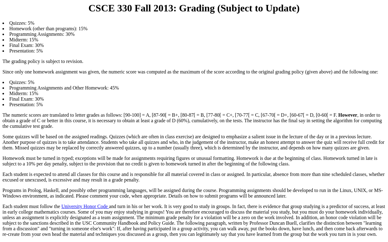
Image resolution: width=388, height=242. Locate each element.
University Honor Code (85, 206)
